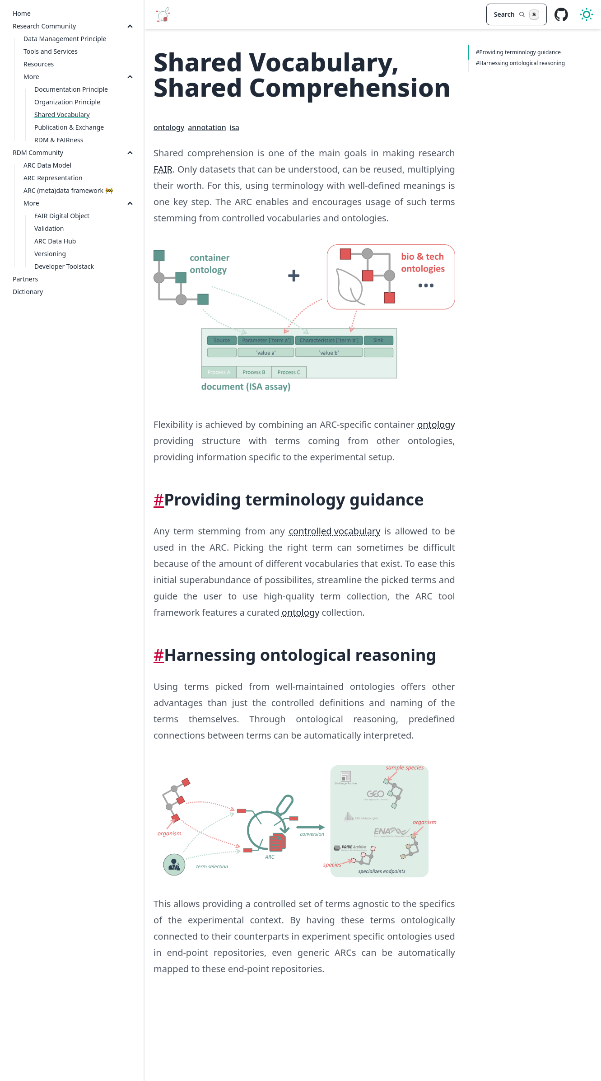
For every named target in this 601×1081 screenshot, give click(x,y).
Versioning (50, 253)
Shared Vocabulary (62, 114)
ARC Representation (53, 177)
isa (234, 127)
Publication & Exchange (69, 127)
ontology (169, 127)
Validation (49, 228)
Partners (25, 279)
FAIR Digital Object (61, 215)
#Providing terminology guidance (518, 52)
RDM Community (38, 152)
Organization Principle (67, 102)
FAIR (163, 169)
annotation (207, 127)
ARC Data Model (47, 165)
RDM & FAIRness (59, 140)
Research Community (44, 26)
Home (22, 13)
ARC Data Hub (55, 241)
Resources (38, 64)
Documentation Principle (71, 89)
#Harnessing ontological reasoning (520, 63)
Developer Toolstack (64, 266)
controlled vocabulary (334, 531)
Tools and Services (50, 51)
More (31, 76)
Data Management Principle (64, 38)
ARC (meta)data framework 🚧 (68, 190)
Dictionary (28, 291)
